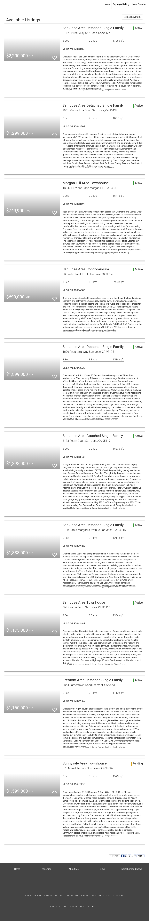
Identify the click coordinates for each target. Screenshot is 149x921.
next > (141, 856)
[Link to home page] (3, 4)
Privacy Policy (53, 896)
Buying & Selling (121, 4)
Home (107, 4)
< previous (114, 856)
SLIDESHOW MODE (132, 17)
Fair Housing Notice (111, 896)
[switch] (54, 57)
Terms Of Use (33, 896)
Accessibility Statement (80, 896)
